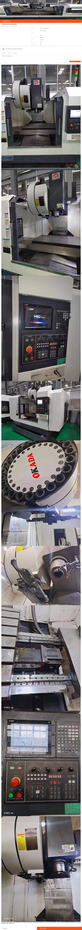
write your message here (7, 56)
